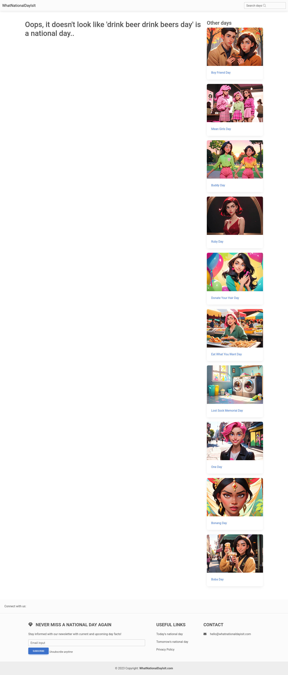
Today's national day (169, 634)
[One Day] (235, 448)
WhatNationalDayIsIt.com (156, 668)
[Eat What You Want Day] (235, 335)
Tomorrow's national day (172, 642)
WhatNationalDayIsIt (19, 5)
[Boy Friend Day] (235, 54)
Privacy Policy (165, 649)
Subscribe (38, 651)
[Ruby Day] (235, 223)
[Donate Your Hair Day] (235, 279)
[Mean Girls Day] (235, 110)
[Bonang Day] (235, 504)
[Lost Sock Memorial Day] (235, 391)
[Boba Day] (235, 560)
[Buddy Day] (235, 166)
